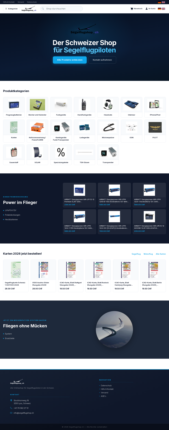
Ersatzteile (9, 338)
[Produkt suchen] (61, 8)
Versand (21, 2)
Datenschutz (32, 2)
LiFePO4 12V (10, 210)
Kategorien (11, 9)
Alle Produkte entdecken (69, 60)
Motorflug (148, 254)
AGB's (103, 396)
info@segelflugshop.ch (24, 413)
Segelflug (136, 254)
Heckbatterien (11, 219)
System (8, 333)
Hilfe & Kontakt (9, 2)
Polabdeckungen (12, 215)
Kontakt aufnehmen (102, 60)
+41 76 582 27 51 (21, 408)
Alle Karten (161, 254)
